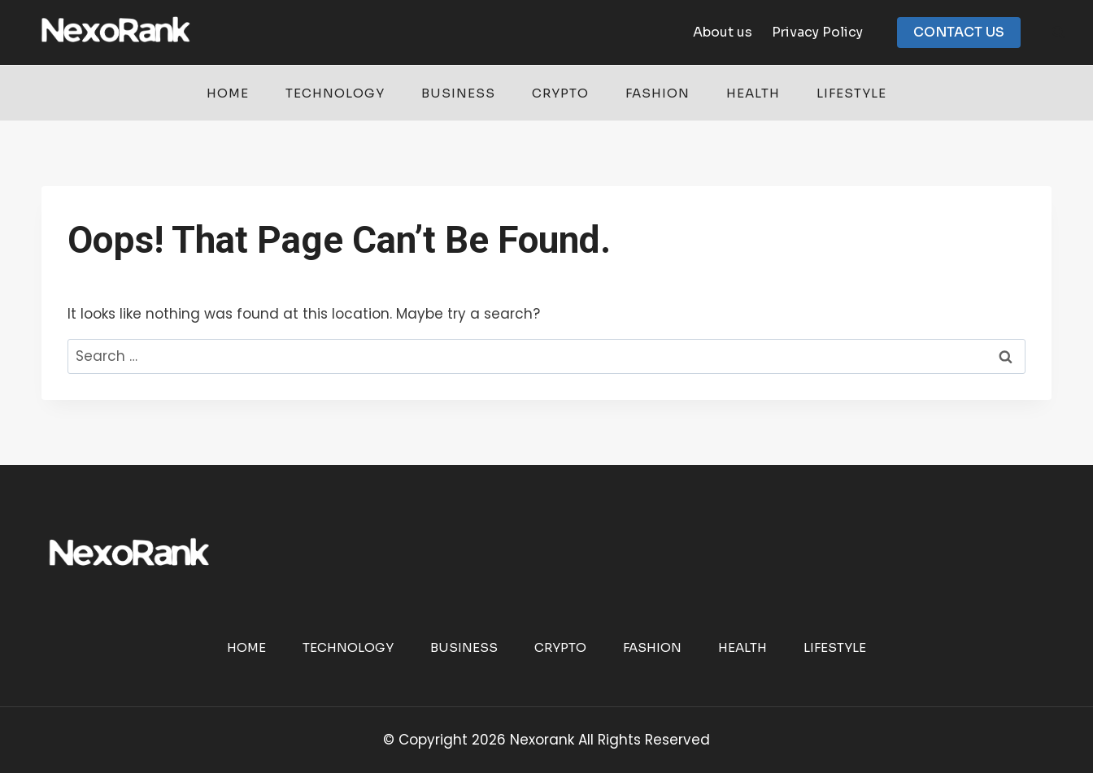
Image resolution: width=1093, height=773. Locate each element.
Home (228, 93)
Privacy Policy (817, 32)
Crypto (560, 93)
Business (458, 93)
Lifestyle (851, 93)
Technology (335, 93)
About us (722, 32)
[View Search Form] (1058, 33)
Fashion (657, 93)
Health (753, 93)
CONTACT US (958, 32)
